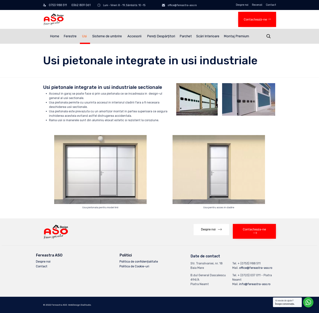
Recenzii (257, 5)
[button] (257, 19)
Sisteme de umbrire (107, 36)
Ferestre (71, 36)
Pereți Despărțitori (161, 36)
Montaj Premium (236, 36)
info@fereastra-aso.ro (254, 284)
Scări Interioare (207, 36)
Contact (271, 5)
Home (54, 36)
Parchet (186, 36)
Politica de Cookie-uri (134, 266)
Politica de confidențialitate (138, 261)
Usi (85, 36)
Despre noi (242, 5)
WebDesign (74, 305)
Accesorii (135, 36)
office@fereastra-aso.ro (255, 268)
